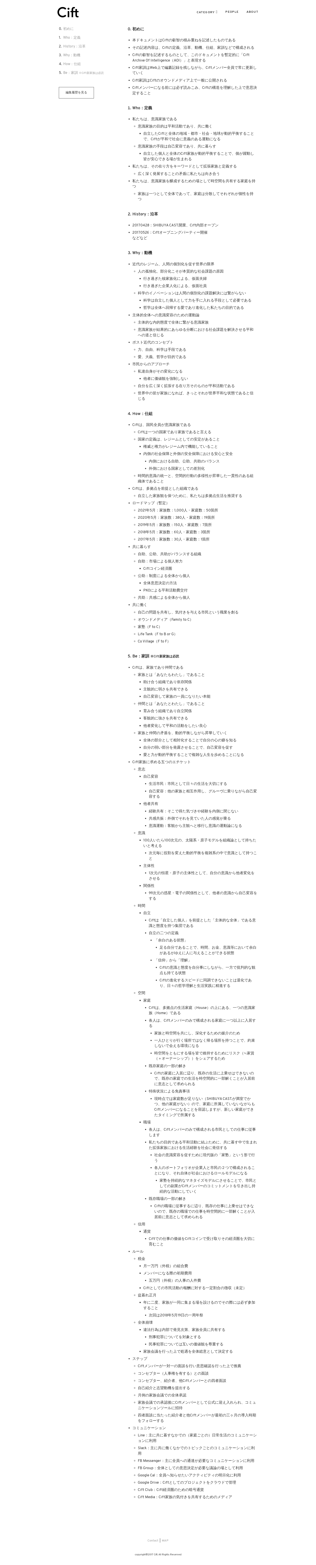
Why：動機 (71, 55)
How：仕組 (72, 64)
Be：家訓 (83, 73)
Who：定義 (72, 38)
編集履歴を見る (76, 93)
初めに (68, 29)
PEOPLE (232, 12)
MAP (165, 1541)
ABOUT (252, 12)
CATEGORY (205, 13)
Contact (152, 1541)
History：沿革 (74, 46)
